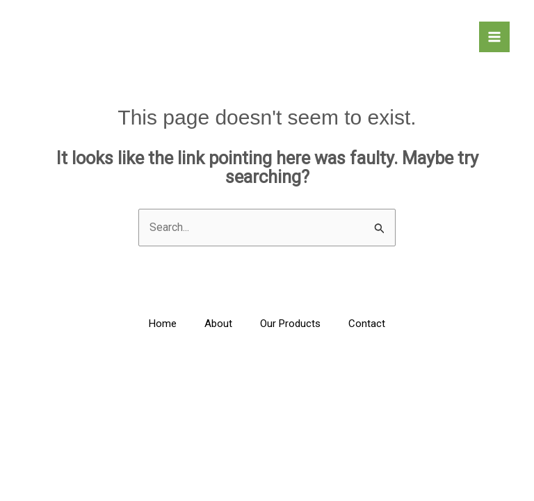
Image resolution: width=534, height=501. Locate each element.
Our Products (290, 323)
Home (163, 323)
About (218, 323)
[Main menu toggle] (494, 37)
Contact (366, 323)
